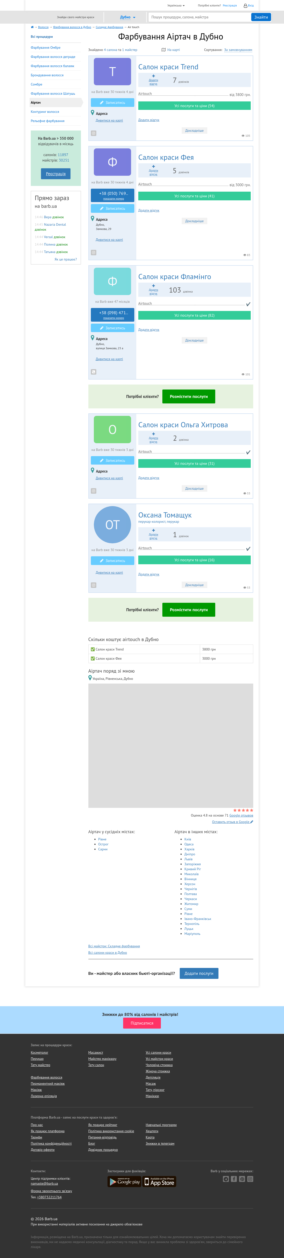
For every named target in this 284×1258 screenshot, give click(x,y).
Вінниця (190, 879)
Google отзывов (241, 815)
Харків (189, 849)
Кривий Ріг (192, 869)
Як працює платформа (48, 1131)
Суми (188, 909)
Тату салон (96, 1065)
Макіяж (36, 1089)
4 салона (110, 49)
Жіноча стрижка (158, 1071)
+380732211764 (49, 1197)
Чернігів (190, 889)
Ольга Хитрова (183, 424)
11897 (63, 154)
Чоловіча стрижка (159, 1065)
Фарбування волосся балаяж (52, 66)
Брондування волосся (47, 75)
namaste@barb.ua (44, 1183)
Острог (103, 844)
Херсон (189, 884)
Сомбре (36, 84)
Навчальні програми (161, 1125)
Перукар (37, 1058)
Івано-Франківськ (197, 918)
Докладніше (194, 130)
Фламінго (174, 276)
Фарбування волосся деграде (53, 56)
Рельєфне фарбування (48, 121)
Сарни (103, 849)
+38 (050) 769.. (114, 195)
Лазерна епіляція (44, 1096)
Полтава (190, 894)
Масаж (151, 1083)
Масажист (95, 1052)
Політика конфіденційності (51, 1143)
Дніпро (189, 854)
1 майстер (129, 49)
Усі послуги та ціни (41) (195, 195)
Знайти (261, 17)
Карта (150, 1137)
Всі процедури (42, 36)
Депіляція (153, 1077)
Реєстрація (230, 5)
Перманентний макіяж (48, 1083)
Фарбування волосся (46, 1077)
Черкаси (190, 899)
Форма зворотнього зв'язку (51, 1191)
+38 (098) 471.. (114, 315)
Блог (91, 1143)
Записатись (112, 102)
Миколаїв (191, 874)
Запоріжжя (192, 864)
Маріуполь (192, 933)
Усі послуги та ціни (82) (195, 315)
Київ (187, 839)
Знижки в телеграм (160, 1143)
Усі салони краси (158, 1052)
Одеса (189, 844)
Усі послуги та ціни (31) (195, 463)
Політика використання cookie (111, 1131)
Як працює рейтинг (102, 1125)
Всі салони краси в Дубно (107, 952)
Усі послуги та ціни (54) (195, 105)
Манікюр (152, 1096)
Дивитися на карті (109, 120)
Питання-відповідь (102, 1137)
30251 (64, 160)
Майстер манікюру (102, 1058)
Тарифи (36, 1137)
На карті (171, 49)
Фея (166, 157)
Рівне (102, 839)
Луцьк (188, 928)
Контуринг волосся (45, 111)
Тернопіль (192, 923)
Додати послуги (199, 973)
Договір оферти (43, 1149)
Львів (188, 859)
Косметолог (39, 1052)
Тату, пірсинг (155, 1089)
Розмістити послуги (189, 396)
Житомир (191, 904)
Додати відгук (148, 120)
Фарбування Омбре (46, 47)
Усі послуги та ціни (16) (195, 559)
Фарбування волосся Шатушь (53, 93)
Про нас (37, 1125)
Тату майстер (40, 1065)
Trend (168, 66)
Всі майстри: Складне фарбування (114, 946)
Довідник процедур (103, 1149)
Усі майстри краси (159, 1058)
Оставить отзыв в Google (232, 822)
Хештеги (152, 1131)
